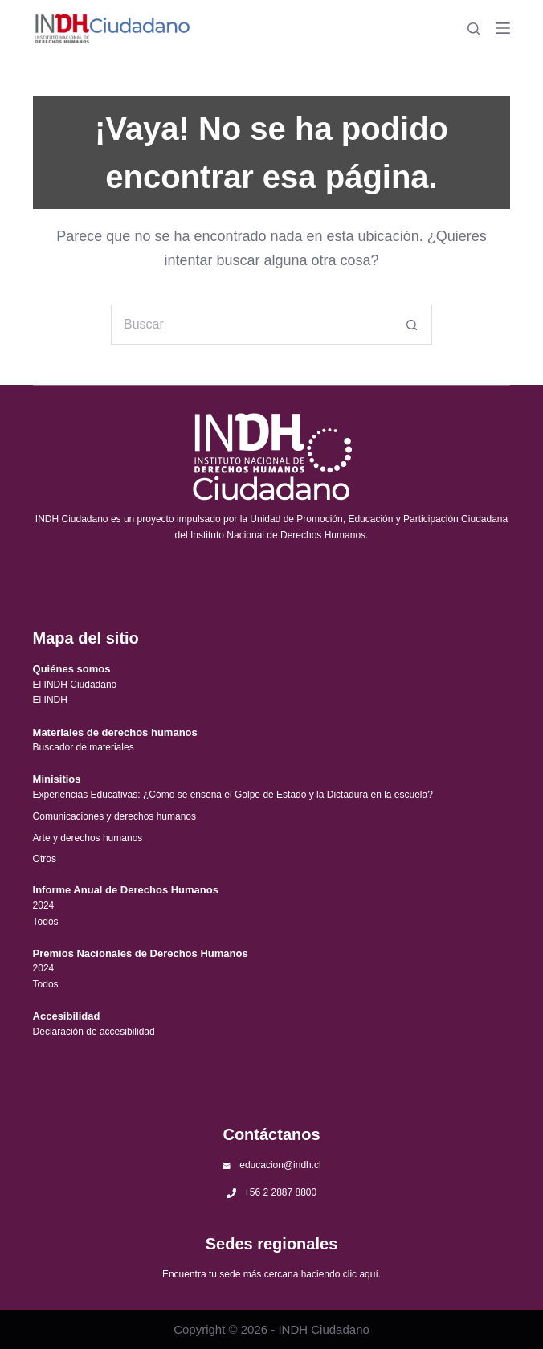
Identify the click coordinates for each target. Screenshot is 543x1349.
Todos (46, 921)
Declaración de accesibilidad (94, 1031)
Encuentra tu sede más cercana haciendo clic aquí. (271, 1274)
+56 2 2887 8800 (280, 1192)
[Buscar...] (251, 325)
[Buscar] (473, 28)
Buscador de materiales (83, 747)
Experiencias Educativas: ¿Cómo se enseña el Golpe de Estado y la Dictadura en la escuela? (233, 794)
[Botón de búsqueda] (412, 325)
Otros (44, 859)
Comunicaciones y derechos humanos (114, 816)
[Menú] (503, 28)
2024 (44, 905)
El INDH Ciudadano (75, 684)
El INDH (50, 699)
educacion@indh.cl (280, 1165)
